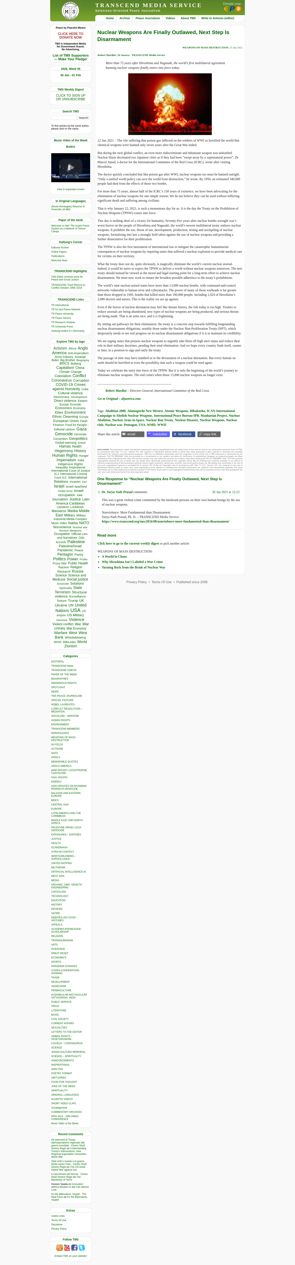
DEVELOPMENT (60, 981)
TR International (60, 305)
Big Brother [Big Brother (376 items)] (67, 360)
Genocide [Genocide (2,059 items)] (64, 433)
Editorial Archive (60, 247)
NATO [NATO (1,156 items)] (84, 523)
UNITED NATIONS (61, 863)
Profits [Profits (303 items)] (83, 559)
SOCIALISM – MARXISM (65, 716)
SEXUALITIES (59, 1027)
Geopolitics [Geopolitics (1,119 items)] (78, 438)
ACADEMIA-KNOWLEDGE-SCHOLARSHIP (66, 930)
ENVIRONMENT (60, 724)
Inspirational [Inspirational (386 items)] (77, 467)
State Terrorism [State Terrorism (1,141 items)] (68, 589)
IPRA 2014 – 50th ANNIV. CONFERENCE (65, 1118)
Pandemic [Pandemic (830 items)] (65, 550)
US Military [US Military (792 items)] (75, 615)
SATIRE (55, 913)
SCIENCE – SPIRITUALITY (66, 1056)
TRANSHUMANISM (62, 940)
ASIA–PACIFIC (59, 777)
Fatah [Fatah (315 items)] (83, 421)
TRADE (55, 977)
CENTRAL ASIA (60, 804)
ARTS (54, 944)
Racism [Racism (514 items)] (63, 567)
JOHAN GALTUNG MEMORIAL (68, 1052)
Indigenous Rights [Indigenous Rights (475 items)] (70, 464)
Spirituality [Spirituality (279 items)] (65, 588)
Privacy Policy (59, 1228)
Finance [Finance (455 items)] (58, 425)
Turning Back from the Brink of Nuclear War (133, 567)
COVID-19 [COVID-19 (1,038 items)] (64, 385)
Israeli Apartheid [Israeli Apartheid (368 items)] (76, 486)
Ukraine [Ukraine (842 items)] (61, 605)
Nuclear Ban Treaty (159, 420)
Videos (170, 18)
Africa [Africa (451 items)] (72, 348)
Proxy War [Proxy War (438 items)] (60, 563)
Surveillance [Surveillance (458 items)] (77, 596)
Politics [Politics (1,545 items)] (59, 559)
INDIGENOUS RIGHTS (64, 683)
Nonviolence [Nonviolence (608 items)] (62, 527)
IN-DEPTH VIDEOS (62, 1099)
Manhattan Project (214, 415)
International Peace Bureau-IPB (176, 415)
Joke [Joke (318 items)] (80, 495)
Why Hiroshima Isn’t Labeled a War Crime (132, 562)
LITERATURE (58, 1010)
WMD (151, 425)
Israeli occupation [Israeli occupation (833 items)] (70, 493)
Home (110, 18)
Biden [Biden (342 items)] (55, 360)
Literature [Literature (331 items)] (63, 507)
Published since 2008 (192, 582)
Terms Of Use (58, 1220)
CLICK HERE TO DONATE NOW (70, 35)
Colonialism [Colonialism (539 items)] (63, 376)
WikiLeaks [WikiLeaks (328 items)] (69, 642)
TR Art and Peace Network (65, 309)
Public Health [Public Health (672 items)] (78, 563)
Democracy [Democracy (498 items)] (61, 397)
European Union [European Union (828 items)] (66, 421)
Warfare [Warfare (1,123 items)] (60, 633)
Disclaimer (57, 1224)
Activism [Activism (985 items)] (60, 348)
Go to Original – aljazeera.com (119, 398)
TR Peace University (62, 313)
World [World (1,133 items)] (82, 642)
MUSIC (55, 1014)
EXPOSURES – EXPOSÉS (66, 834)
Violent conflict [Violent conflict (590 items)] (63, 624)
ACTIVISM (57, 748)
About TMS (188, 18)
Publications (58, 256)
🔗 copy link (207, 434)
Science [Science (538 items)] (61, 575)
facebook (185, 434)
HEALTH (56, 843)
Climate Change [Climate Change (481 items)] (70, 371)
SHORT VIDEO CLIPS (63, 1103)
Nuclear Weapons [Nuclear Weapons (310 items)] (70, 530)
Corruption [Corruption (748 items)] (81, 380)
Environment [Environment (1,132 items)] (75, 412)
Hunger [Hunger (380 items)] (83, 455)
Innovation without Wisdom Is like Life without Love (70, 1187)
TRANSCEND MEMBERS (65, 728)
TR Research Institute (63, 322)
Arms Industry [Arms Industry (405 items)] (64, 356)
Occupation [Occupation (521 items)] (62, 534)
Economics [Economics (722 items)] (63, 408)
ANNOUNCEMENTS (62, 1060)
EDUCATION (58, 900)
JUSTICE (56, 838)
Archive (124, 18)
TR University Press (62, 326)
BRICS (55, 800)
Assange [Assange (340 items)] (80, 356)
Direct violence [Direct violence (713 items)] (65, 401)
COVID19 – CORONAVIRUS (67, 1043)
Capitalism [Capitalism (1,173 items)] (65, 367)
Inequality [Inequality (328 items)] (62, 467)
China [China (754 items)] (79, 368)
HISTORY (56, 904)
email (131, 434)
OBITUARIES (58, 1077)
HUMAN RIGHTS (60, 720)
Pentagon (130, 425)
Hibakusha (197, 411)
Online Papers (59, 251)
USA (142, 425)
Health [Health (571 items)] (77, 446)
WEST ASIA (57, 876)
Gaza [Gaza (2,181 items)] (81, 429)
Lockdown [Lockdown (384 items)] (77, 507)
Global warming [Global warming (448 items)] (65, 442)
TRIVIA (55, 1006)
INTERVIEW (58, 949)
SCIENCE (56, 1047)
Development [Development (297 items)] (79, 397)
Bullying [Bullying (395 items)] (76, 363)
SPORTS (56, 961)
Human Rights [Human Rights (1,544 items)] (65, 455)
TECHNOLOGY (59, 896)
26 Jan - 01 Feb (70, 75)
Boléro (70, 146)
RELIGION (57, 936)
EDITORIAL (57, 661)
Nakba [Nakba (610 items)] (73, 523)
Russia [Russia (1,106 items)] (77, 571)
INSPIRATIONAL (60, 1064)
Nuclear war (113, 425)
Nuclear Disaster (186, 420)
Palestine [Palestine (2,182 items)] (76, 541)
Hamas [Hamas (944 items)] (65, 446)
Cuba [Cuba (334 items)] (85, 389)
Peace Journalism (148, 18)
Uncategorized (59, 1107)
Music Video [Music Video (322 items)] (59, 523)
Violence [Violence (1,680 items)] (76, 619)
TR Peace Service (61, 318)
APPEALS (56, 924)
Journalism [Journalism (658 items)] (60, 499)
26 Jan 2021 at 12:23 (225, 492)
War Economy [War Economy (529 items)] (76, 628)
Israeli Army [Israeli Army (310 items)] (65, 490)
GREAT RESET (59, 953)
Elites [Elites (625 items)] (59, 412)
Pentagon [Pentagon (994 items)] (65, 554)
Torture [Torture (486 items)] (62, 600)
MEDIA (55, 880)
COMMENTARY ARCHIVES (66, 1112)
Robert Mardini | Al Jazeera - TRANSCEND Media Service (131, 55)
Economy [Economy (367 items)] (79, 408)
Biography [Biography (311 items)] (82, 360)
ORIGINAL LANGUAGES (65, 1094)
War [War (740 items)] (78, 624)
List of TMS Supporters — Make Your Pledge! (71, 57)
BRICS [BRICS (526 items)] (64, 363)
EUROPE (56, 808)
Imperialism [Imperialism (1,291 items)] (66, 460)
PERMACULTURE (61, 990)
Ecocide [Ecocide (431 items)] (75, 404)
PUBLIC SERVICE (61, 1001)
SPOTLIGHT (58, 687)
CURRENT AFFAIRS (62, 1023)
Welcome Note (59, 260)
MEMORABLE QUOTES (64, 761)
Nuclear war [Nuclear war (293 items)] (80, 527)
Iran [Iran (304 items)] (84, 481)
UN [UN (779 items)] (71, 605)
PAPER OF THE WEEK (64, 674)
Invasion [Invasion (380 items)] (75, 481)
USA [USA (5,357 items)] (75, 610)
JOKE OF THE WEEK (63, 1086)
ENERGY (56, 781)
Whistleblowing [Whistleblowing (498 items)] (75, 637)
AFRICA (55, 757)
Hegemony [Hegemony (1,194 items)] (64, 451)
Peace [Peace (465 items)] (79, 550)
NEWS (55, 691)
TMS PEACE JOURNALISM (66, 695)
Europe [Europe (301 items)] (83, 416)
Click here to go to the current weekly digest (128, 543)
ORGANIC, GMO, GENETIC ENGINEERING (66, 886)
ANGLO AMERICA (61, 766)
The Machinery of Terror (66, 1178)
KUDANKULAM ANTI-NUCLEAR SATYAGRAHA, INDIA (69, 996)
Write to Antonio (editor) (217, 18)
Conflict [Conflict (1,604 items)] (79, 375)
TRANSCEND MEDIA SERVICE (148, 5)
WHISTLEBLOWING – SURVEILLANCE (63, 857)
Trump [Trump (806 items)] (73, 600)
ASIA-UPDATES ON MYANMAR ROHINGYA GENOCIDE (68, 787)
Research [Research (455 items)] (64, 571)
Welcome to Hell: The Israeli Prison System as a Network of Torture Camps (70, 228)
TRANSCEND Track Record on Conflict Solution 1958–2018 (68, 286)
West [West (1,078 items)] (73, 633)
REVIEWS (56, 909)
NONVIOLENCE (60, 733)
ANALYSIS (57, 1069)
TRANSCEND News (62, 665)
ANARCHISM (58, 986)
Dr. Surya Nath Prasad (117, 492)
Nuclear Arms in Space (128, 420)
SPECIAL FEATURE (62, 700)
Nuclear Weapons (212, 420)
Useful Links (58, 1216)
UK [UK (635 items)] (81, 600)
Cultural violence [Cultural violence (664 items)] (70, 393)
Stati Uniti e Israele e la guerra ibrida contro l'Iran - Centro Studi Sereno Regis (68, 1164)
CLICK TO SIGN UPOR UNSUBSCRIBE (70, 97)
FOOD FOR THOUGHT (64, 1082)
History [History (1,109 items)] (80, 451)
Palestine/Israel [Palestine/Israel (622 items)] (70, 546)
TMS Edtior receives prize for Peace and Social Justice (67, 278)
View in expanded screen (70, 189)
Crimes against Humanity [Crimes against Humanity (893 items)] (69, 387)
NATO (54, 753)
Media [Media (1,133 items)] (72, 511)
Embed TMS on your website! (70, 1256)
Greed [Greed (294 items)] (82, 442)
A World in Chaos (114, 556)
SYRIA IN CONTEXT (62, 851)
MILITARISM (58, 867)
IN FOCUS (57, 744)
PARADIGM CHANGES (64, 966)
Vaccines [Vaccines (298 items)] (61, 620)
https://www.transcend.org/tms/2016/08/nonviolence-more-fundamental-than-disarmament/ (165, 521)
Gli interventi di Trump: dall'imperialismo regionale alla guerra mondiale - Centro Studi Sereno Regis (68, 1144)
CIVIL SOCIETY (60, 1019)
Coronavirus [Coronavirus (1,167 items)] (61, 380)
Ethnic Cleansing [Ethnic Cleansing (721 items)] (65, 417)
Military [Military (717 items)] (69, 515)
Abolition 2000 (115, 411)
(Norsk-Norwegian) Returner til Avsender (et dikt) (68, 208)
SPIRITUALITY (59, 1090)
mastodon (160, 434)
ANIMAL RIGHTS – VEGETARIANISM (61, 1038)
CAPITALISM (58, 891)
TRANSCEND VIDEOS (63, 670)
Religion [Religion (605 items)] (76, 567)
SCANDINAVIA (59, 847)
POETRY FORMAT (61, 1073)
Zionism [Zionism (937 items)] (70, 646)
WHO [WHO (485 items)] (57, 642)
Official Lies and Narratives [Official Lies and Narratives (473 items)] (72, 535)
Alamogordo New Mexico (145, 411)
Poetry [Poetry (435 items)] (78, 554)
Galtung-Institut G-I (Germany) (67, 330)
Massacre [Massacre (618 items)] (59, 511)
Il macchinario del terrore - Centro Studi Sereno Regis (69, 1175)
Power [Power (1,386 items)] (72, 559)
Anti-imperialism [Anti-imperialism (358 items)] (78, 353)
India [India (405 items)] (81, 460)
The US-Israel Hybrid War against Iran (68, 1168)
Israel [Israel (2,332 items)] (59, 486)
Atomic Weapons (176, 411)
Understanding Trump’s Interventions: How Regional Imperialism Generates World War (68, 1152)
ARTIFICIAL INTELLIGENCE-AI (68, 871)
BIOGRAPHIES (59, 678)
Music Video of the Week (64, 1123)
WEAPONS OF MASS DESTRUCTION (63, 739)
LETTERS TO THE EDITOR (66, 1032)
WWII (161, 425)
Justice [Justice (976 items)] (75, 499)
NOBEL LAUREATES (63, 704)
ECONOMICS (58, 957)
